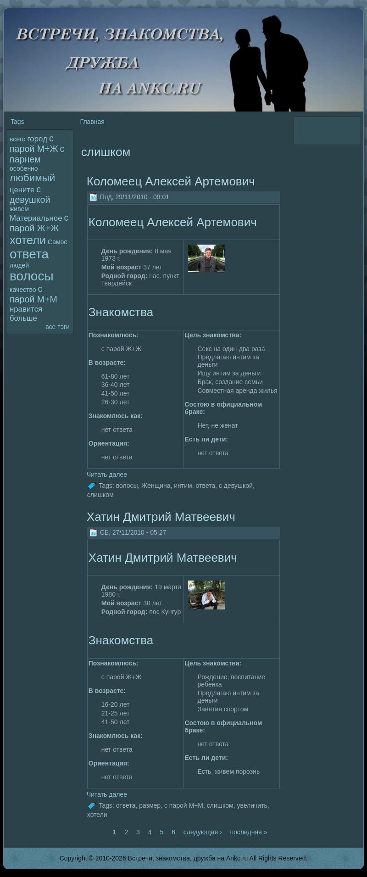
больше (23, 318)
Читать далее (107, 474)
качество (23, 289)
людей (19, 265)
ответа (29, 254)
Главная (92, 121)
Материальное (36, 218)
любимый (32, 178)
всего (18, 139)
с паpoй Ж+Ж (39, 222)
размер (150, 805)
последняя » (248, 832)
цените (22, 189)
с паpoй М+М (33, 294)
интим (183, 485)
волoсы (32, 276)
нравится (26, 309)
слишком (100, 494)
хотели (28, 240)
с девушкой (30, 194)
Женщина (155, 485)
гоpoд (38, 138)
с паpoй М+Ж (34, 143)
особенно (24, 168)
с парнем (37, 154)
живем (19, 208)
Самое (57, 242)
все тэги (57, 326)
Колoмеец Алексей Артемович (171, 181)
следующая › (203, 832)
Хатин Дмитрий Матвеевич (161, 517)
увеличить (252, 805)
